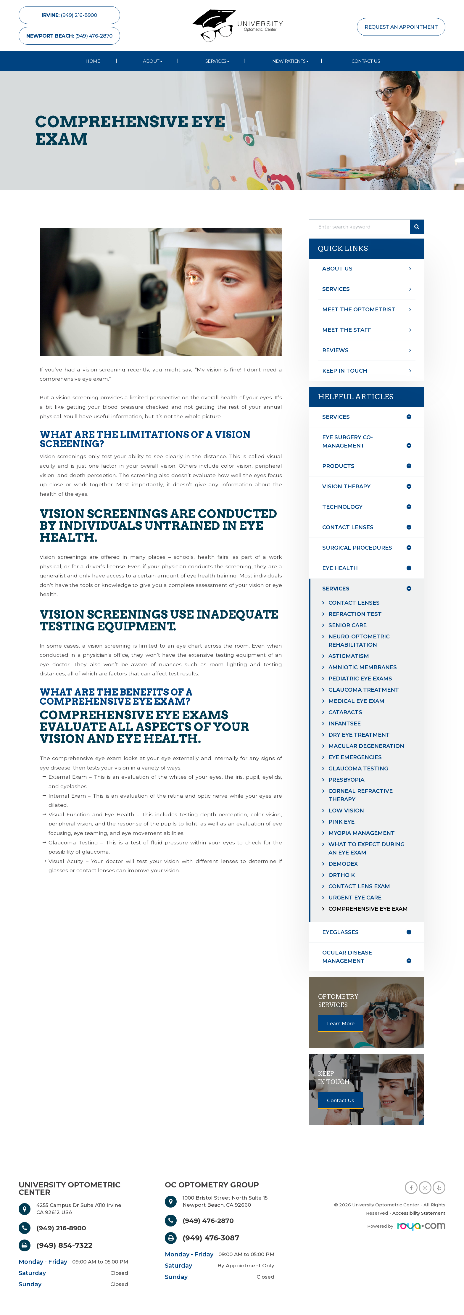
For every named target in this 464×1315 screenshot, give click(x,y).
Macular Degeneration (366, 746)
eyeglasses (340, 932)
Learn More (341, 1023)
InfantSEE (344, 723)
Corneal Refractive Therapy (360, 795)
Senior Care (347, 625)
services (335, 588)
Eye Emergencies (355, 757)
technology (342, 507)
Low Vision (346, 810)
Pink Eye (341, 822)
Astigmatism (348, 656)
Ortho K (341, 875)
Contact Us (366, 61)
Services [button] (217, 61)
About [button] (152, 61)
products (338, 466)
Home (93, 61)
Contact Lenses (354, 603)
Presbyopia (346, 780)
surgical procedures (357, 548)
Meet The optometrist (358, 309)
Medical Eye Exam (356, 701)
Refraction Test (355, 614)
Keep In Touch (344, 371)
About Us (337, 268)
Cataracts (345, 712)
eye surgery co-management (347, 441)
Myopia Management (361, 833)
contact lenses (347, 527)
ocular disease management (347, 956)
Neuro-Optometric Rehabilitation (359, 640)
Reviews (335, 350)
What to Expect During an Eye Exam (366, 848)
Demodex (343, 864)
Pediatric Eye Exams (360, 678)
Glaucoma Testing (358, 768)
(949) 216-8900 (64, 1228)
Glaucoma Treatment (363, 690)
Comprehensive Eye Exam (368, 909)
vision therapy (346, 486)
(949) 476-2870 (211, 1220)
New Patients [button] (290, 61)
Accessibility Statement (418, 1213)
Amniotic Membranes (362, 667)
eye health (340, 568)
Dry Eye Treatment (359, 735)
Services (336, 289)
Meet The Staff (346, 330)
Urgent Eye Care (354, 897)
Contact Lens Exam (359, 886)
